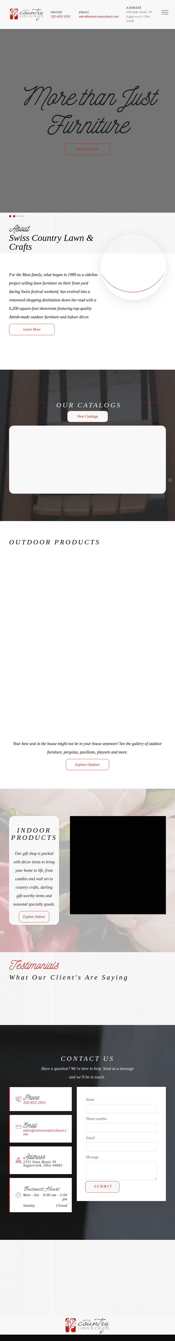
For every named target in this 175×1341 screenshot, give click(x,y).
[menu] (165, 12)
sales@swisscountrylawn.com (98, 16)
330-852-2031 (60, 16)
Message (92, 1157)
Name (90, 1099)
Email (90, 1138)
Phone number (96, 1119)
